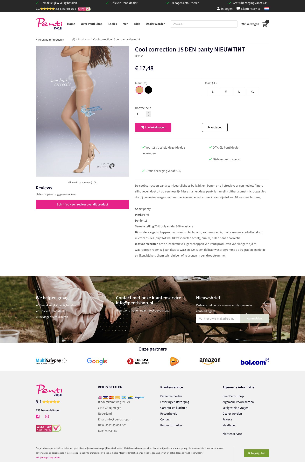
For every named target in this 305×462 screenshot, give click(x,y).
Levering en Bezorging (174, 402)
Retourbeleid (168, 414)
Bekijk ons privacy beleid (48, 457)
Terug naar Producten (50, 40)
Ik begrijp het (256, 453)
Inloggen (225, 9)
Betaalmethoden (171, 396)
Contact (165, 419)
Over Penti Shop (233, 396)
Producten (84, 39)
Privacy (227, 419)
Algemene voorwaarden (238, 402)
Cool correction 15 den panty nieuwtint (116, 39)
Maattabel (215, 127)
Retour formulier (171, 425)
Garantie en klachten (173, 408)
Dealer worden (232, 414)
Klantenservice (248, 9)
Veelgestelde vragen (236, 408)
